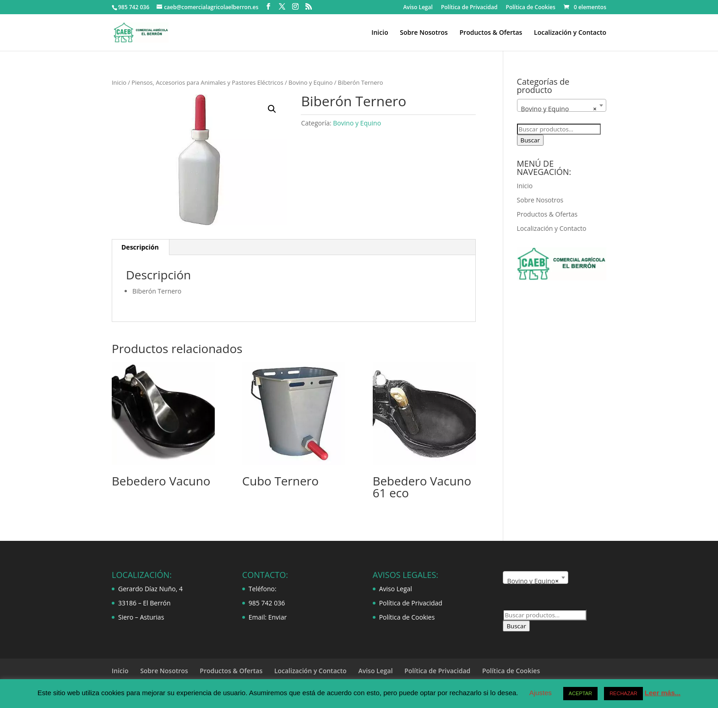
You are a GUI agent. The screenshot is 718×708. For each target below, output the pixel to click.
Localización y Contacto (570, 33)
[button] (272, 109)
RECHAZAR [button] (623, 693)
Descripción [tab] (140, 247)
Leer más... (662, 693)
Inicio (379, 33)
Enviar (277, 617)
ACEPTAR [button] (580, 693)
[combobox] (561, 105)
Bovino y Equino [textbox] (559, 109)
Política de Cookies (530, 8)
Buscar (530, 140)
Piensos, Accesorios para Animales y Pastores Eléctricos (207, 82)
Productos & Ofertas (490, 33)
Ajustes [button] (540, 693)
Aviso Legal (417, 8)
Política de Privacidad (469, 8)
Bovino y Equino (310, 82)
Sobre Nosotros (424, 33)
